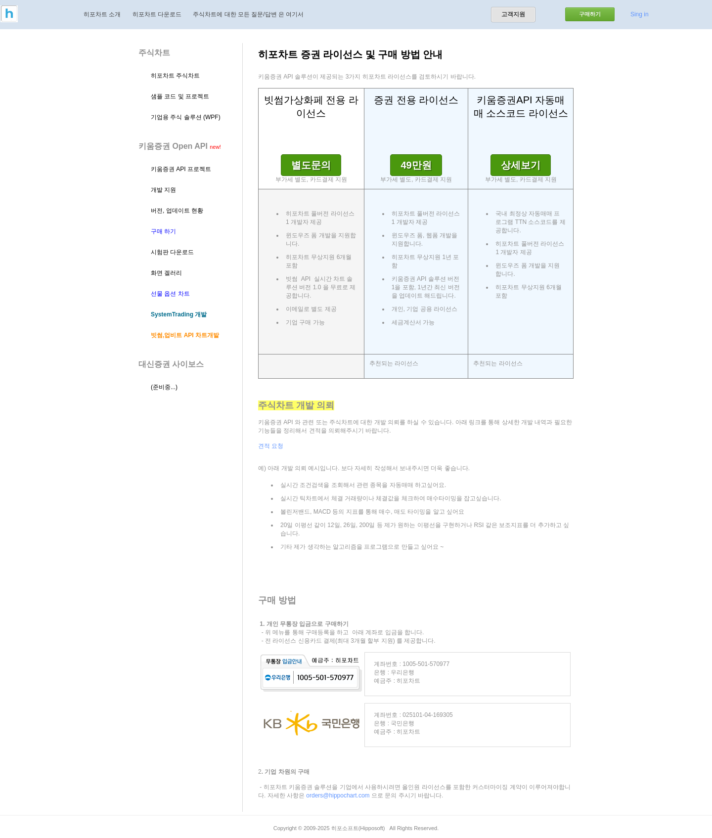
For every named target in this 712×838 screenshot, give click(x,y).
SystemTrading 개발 (179, 314)
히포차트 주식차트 (175, 75)
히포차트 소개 (102, 14)
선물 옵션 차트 (170, 293)
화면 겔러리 (166, 272)
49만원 (415, 165)
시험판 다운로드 (172, 252)
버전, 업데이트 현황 (177, 210)
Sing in (639, 14)
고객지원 (513, 14)
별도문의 (311, 165)
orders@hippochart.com (337, 795)
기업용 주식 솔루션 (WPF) (186, 117)
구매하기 (590, 14)
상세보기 (520, 165)
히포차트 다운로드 (157, 14)
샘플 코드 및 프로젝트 (180, 96)
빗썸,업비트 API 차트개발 (185, 335)
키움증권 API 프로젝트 (181, 169)
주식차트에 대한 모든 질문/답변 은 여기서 (248, 14)
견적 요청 (270, 445)
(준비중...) (164, 387)
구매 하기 (163, 231)
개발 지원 (163, 189)
